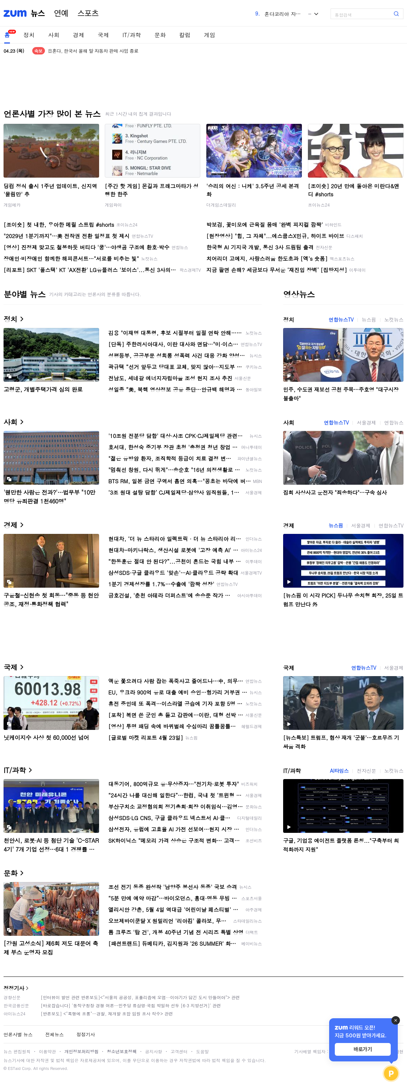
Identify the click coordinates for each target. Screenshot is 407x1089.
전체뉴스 (54, 1034)
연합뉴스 (393, 422)
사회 (53, 35)
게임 (209, 35)
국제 (103, 35)
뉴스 (38, 13)
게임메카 (12, 205)
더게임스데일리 (221, 205)
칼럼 (184, 35)
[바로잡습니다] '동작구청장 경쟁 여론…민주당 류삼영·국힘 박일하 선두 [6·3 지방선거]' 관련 (131, 1005)
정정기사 (14, 988)
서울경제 (366, 422)
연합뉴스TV (341, 319)
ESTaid (14, 1068)
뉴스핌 (369, 319)
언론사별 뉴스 (18, 1034)
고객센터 (179, 1051)
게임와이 (113, 205)
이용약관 (47, 1051)
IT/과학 (131, 35)
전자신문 (366, 770)
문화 (160, 35)
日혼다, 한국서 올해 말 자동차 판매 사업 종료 (93, 50)
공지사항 (153, 1051)
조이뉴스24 (319, 205)
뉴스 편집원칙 (17, 1051)
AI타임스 (339, 770)
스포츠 (88, 13)
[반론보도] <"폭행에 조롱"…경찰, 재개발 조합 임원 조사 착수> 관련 (107, 1013)
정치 (29, 35)
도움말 (202, 1051)
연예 (61, 13)
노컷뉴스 (393, 319)
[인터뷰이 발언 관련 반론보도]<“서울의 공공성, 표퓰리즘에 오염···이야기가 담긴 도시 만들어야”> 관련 (140, 997)
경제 (78, 35)
